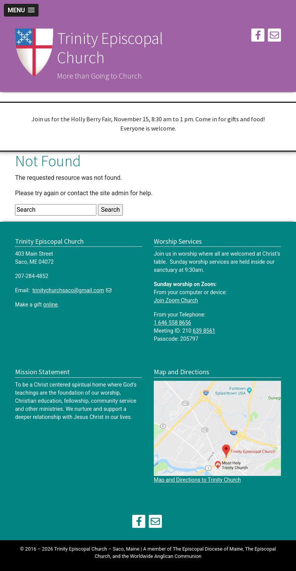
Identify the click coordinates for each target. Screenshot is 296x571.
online (50, 304)
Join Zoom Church (176, 300)
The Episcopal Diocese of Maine (208, 549)
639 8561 (204, 331)
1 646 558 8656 (172, 323)
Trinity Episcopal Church (110, 47)
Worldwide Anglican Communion (165, 556)
